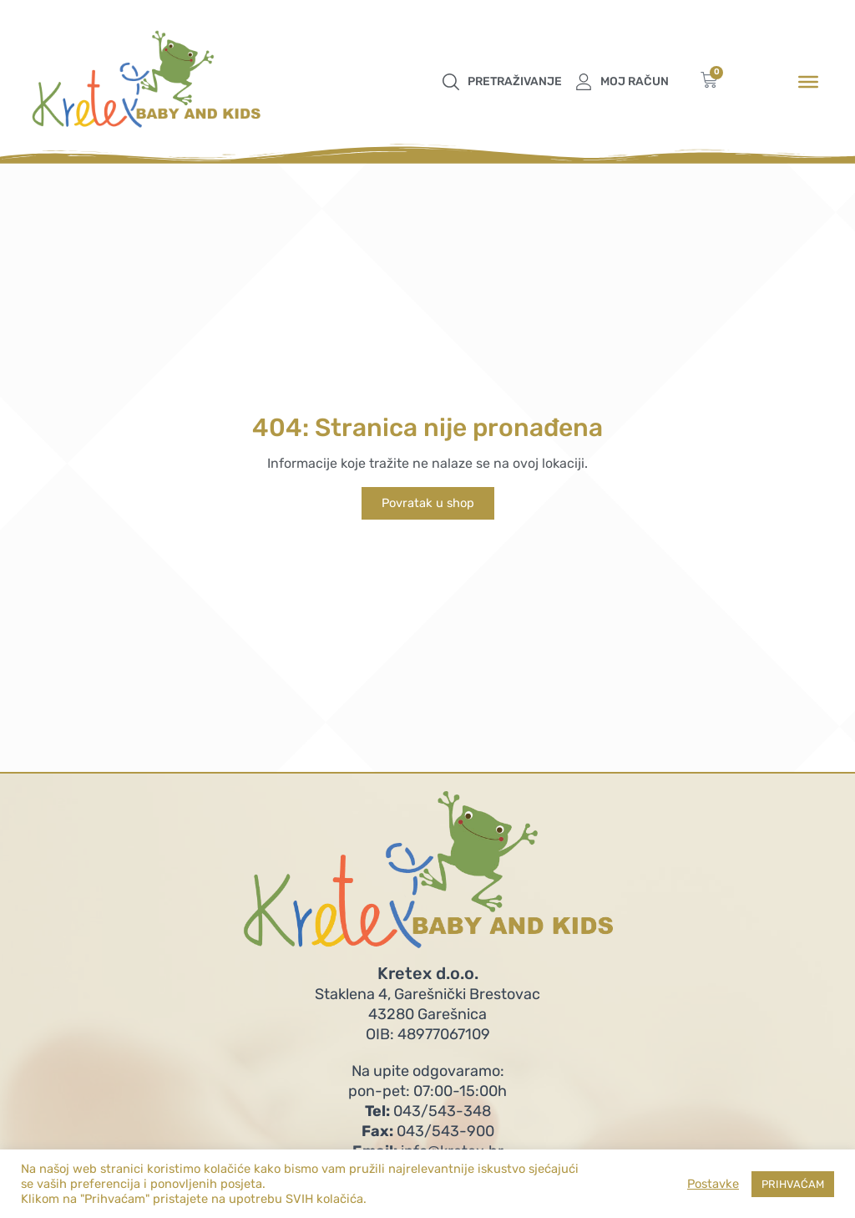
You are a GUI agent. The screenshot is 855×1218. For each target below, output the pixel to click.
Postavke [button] (713, 1183)
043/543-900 (428, 1131)
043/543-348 (428, 1111)
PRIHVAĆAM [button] (792, 1184)
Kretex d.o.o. (427, 973)
